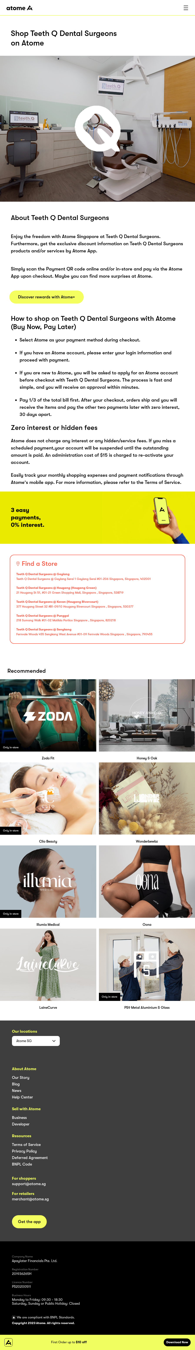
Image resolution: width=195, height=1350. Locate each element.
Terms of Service (26, 1144)
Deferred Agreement (30, 1158)
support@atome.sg (29, 1184)
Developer (21, 1124)
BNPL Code (22, 1164)
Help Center (22, 1097)
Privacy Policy (24, 1151)
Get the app (29, 1221)
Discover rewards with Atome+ (46, 297)
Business (19, 1117)
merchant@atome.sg (30, 1199)
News (16, 1090)
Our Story (20, 1077)
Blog (16, 1084)
